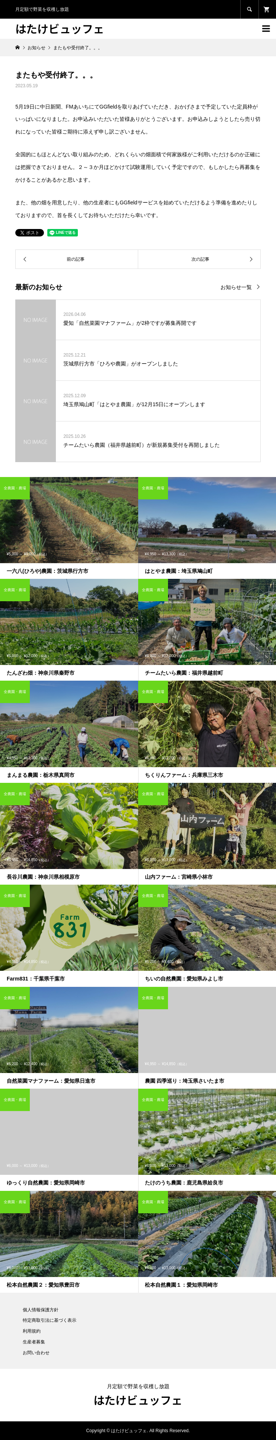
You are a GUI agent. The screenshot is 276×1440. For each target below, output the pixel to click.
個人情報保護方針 (40, 1309)
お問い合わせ (36, 1352)
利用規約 (32, 1331)
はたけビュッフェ (59, 28)
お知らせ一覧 (236, 287)
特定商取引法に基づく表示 (49, 1320)
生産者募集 (34, 1342)
